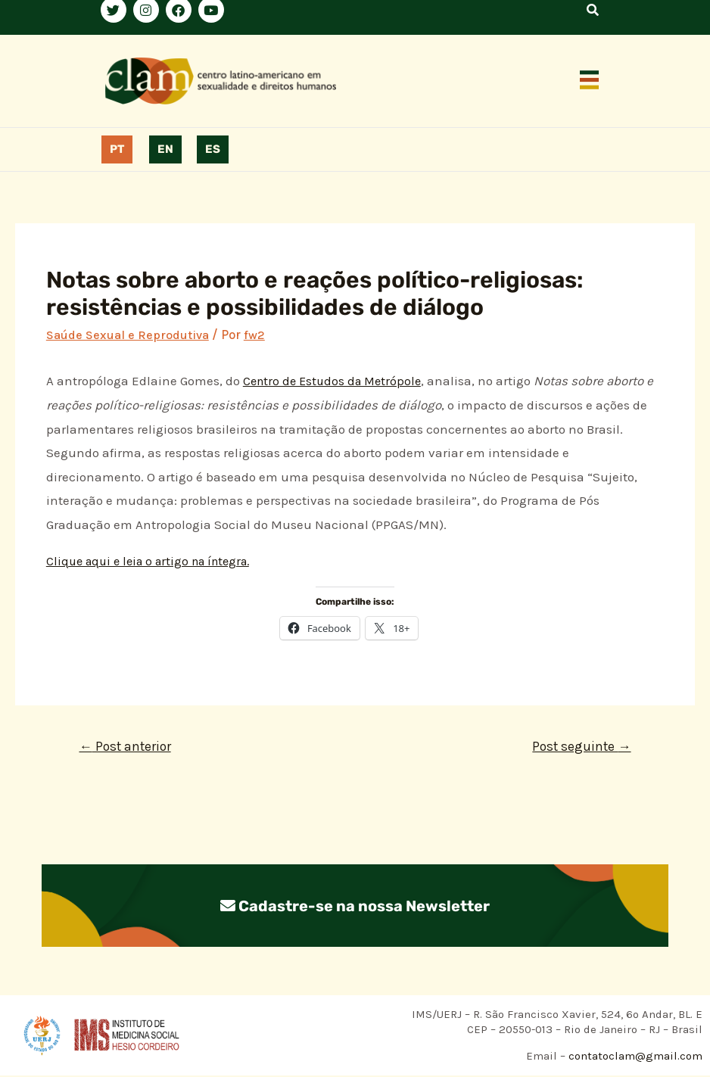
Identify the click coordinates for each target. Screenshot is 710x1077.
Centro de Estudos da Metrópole (336, 380)
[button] (590, 81)
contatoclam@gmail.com (633, 1057)
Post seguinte (579, 747)
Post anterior (128, 747)
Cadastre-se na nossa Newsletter (355, 906)
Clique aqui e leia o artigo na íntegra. (155, 560)
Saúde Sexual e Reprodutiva (128, 334)
